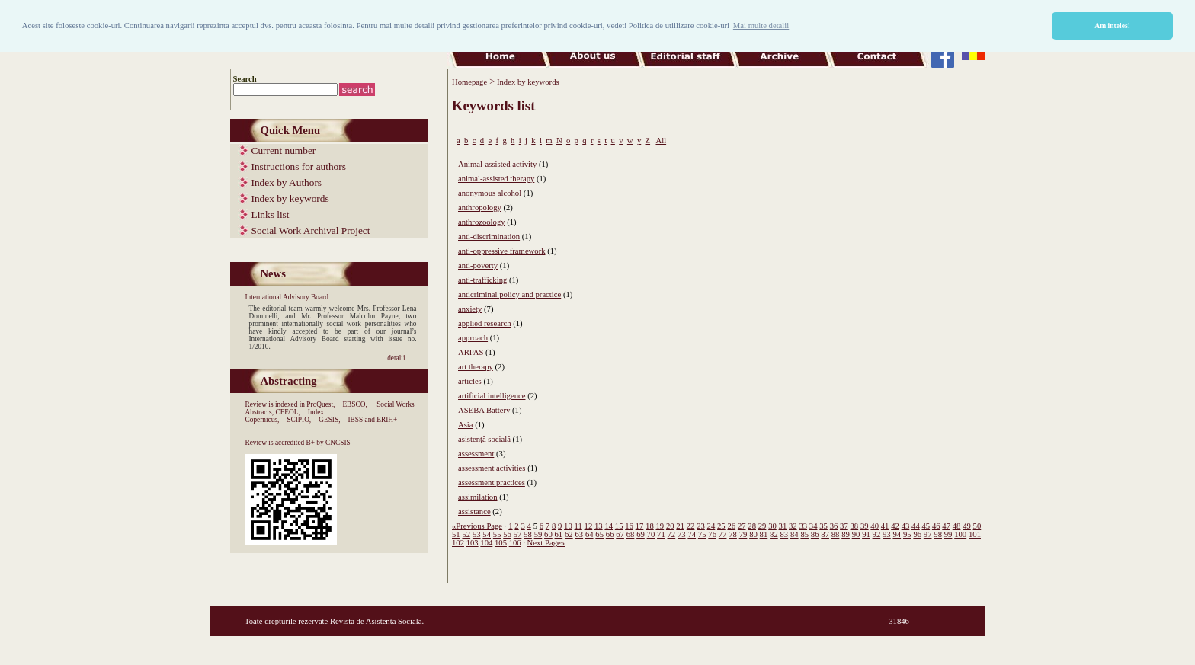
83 (784, 534)
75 (702, 534)
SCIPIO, (299, 420)
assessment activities (492, 468)
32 (793, 526)
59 (538, 534)
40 (874, 526)
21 (680, 526)
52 (466, 534)
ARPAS (470, 352)
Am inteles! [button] (1112, 25)
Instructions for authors (298, 166)
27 (742, 526)
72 (672, 534)
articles (470, 381)
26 (731, 526)
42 (895, 526)
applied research (484, 323)
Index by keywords (290, 198)
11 (578, 526)
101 (975, 534)
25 (721, 526)
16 (629, 526)
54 (486, 534)
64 (589, 534)
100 (960, 534)
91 (866, 534)
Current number (283, 150)
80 (753, 534)
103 (472, 543)
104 (486, 543)
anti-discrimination (489, 236)
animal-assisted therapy (496, 178)
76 (712, 534)
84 (794, 534)
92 (877, 534)
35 (823, 526)
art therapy (475, 367)
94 (896, 534)
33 (803, 526)
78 (733, 534)
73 (682, 534)
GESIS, (329, 420)
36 (834, 526)
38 (855, 526)
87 (825, 534)
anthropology (479, 207)
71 (661, 534)
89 (845, 534)
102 (458, 543)
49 (967, 526)
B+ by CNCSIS (328, 442)
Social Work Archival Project (310, 230)
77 (723, 534)
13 (598, 526)
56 (507, 534)
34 (813, 526)
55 (497, 534)
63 (579, 534)
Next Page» (546, 543)
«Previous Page (477, 526)
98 (938, 534)
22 (691, 526)
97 (928, 534)
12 (589, 526)
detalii (396, 358)
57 (518, 534)
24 (711, 526)
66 (610, 534)
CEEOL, (287, 412)
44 (915, 526)
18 (650, 526)
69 (640, 534)
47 (946, 526)
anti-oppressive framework (502, 251)
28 (752, 526)
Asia (465, 424)
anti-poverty (478, 265)
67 (620, 534)
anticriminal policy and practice (509, 294)
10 (568, 526)
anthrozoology (481, 222)
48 (957, 526)
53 (477, 534)
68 (630, 534)
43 (906, 526)
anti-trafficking (482, 280)
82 (774, 534)
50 (977, 526)
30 (772, 526)
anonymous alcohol (489, 193)
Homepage (469, 82)
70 (651, 534)
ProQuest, (320, 404)
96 (917, 534)
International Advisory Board (286, 297)
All (660, 140)
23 (701, 526)
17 (640, 526)
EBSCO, (354, 404)
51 (456, 534)
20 (670, 526)
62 (569, 534)
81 (764, 534)
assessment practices (491, 482)
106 (515, 543)
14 (608, 526)
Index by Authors (286, 182)
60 (548, 534)
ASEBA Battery (484, 410)
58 (528, 534)
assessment (476, 453)
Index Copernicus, (285, 416)
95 (907, 534)
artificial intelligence (491, 396)
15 (619, 526)
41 (885, 526)
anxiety (470, 309)
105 (501, 543)
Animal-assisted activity (497, 164)
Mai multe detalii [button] (761, 25)
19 (660, 526)
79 (743, 534)
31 (783, 526)
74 (691, 534)
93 (887, 534)
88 (835, 534)
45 (925, 526)
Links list (270, 214)
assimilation (478, 497)
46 (936, 526)
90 (856, 534)
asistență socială (484, 439)
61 (559, 534)
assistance (474, 511)
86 (815, 534)
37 (844, 526)
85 (804, 534)
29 (762, 526)
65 (599, 534)
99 (948, 534)
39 (864, 526)
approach (473, 338)
